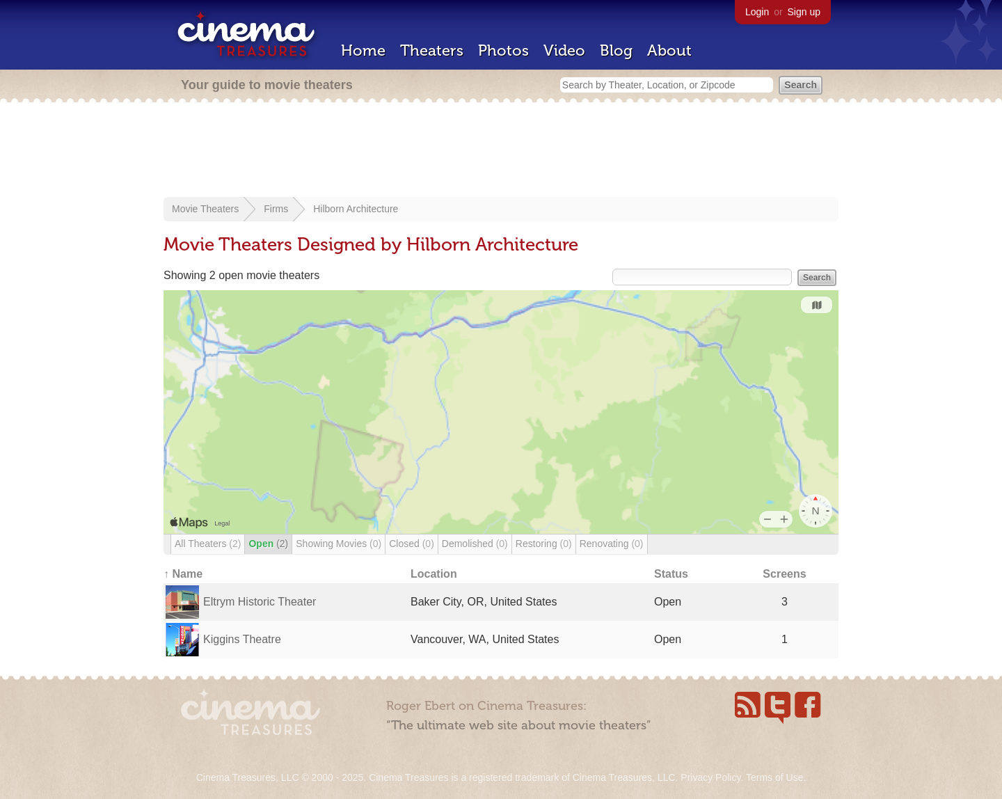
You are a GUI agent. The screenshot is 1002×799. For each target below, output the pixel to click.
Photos (503, 50)
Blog (616, 50)
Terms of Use (774, 777)
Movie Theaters (205, 208)
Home (363, 50)
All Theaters (208, 543)
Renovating (612, 543)
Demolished (475, 543)
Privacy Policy (710, 777)
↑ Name (183, 574)
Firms (276, 208)
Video (564, 50)
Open (268, 543)
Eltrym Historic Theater (259, 602)
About (669, 50)
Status (671, 574)
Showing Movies (338, 543)
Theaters (431, 50)
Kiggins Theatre (242, 639)
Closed (411, 543)
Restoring (544, 543)
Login (757, 11)
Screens (784, 574)
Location (434, 574)
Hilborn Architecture (355, 208)
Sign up (804, 11)
